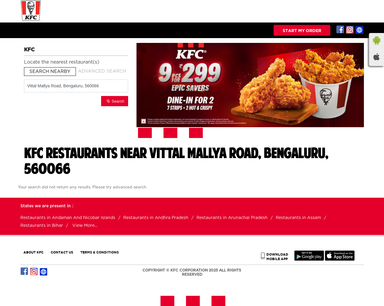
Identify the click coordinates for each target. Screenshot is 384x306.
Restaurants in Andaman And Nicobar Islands (67, 218)
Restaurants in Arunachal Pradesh (232, 218)
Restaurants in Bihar (41, 226)
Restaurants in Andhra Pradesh (155, 218)
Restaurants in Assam (298, 218)
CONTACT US (62, 252)
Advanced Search (102, 71)
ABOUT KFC (33, 252)
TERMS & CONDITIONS (99, 252)
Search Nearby (49, 71)
